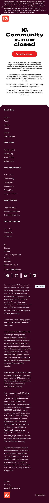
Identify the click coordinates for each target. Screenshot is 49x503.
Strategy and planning (12, 215)
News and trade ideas (12, 211)
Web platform (9, 175)
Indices (6, 125)
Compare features (10, 194)
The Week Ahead (10, 207)
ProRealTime (8, 190)
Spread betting (9, 150)
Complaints (8, 236)
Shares (6, 129)
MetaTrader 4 (9, 186)
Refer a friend (9, 161)
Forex (6, 121)
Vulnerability (8, 233)
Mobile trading (9, 179)
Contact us (8, 229)
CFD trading (8, 154)
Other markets (9, 136)
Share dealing (9, 157)
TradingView (8, 182)
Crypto (6, 117)
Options (7, 132)
